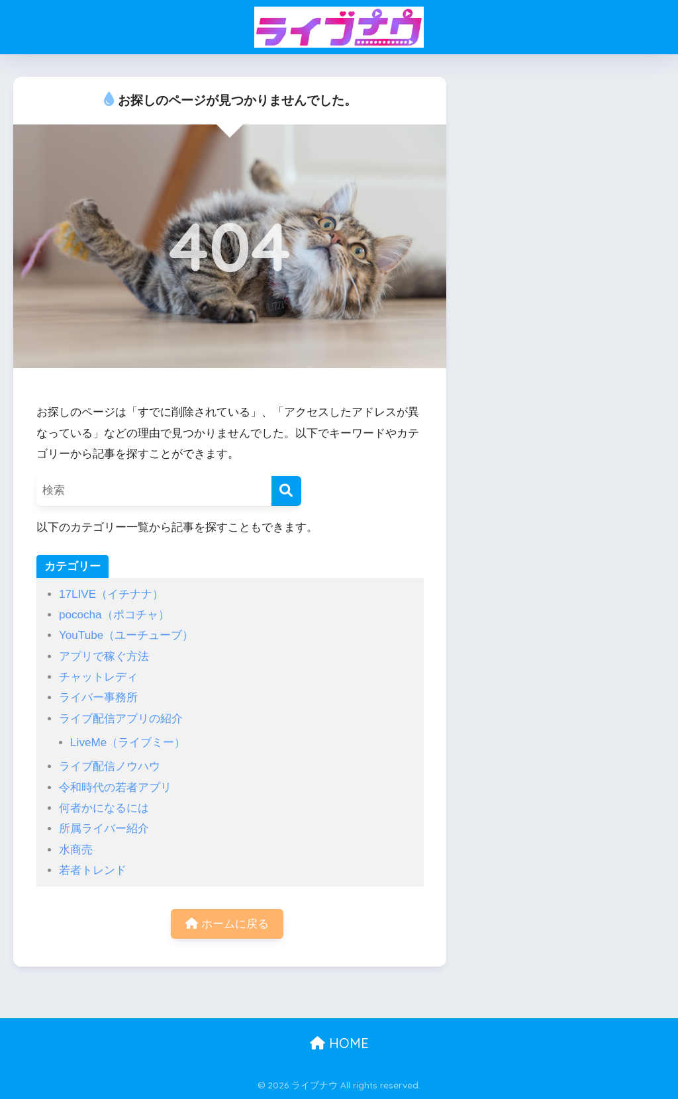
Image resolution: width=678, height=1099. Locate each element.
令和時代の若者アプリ (115, 787)
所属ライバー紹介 (104, 828)
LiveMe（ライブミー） (127, 742)
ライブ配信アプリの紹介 (121, 718)
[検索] (286, 491)
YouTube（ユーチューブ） (126, 635)
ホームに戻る (227, 924)
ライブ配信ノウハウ (109, 766)
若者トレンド (92, 870)
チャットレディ (98, 677)
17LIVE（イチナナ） (111, 594)
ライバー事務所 (98, 697)
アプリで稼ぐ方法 (104, 656)
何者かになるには (104, 808)
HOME (339, 1043)
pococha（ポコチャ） (114, 614)
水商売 (76, 849)
